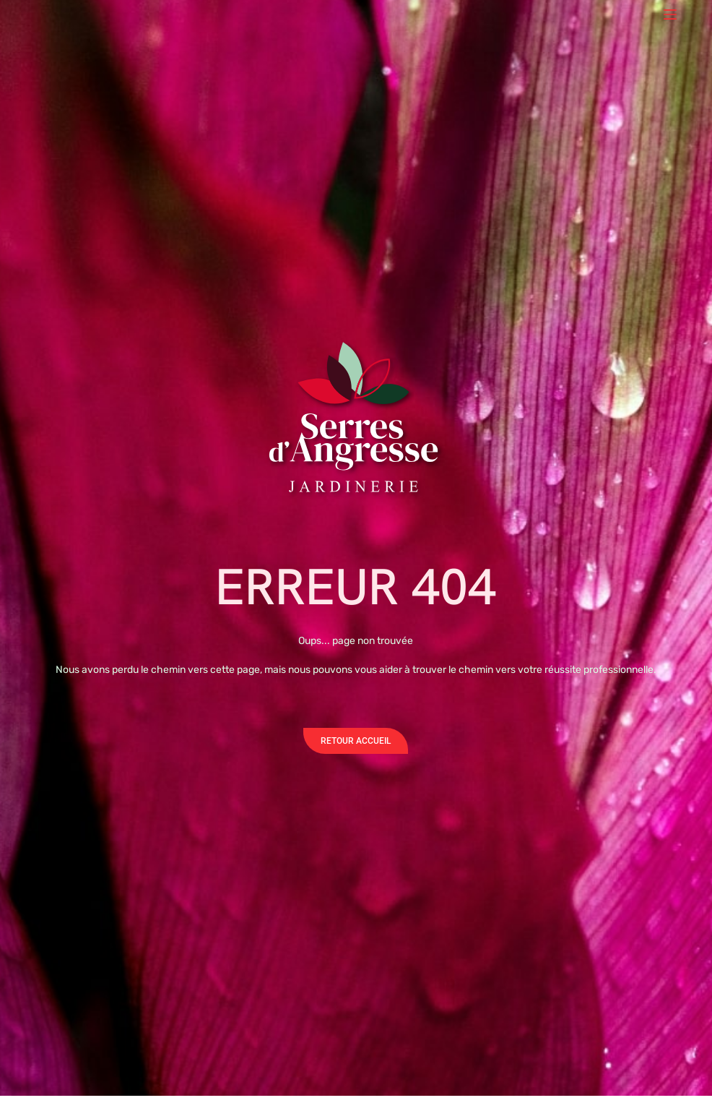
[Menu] (670, 14)
